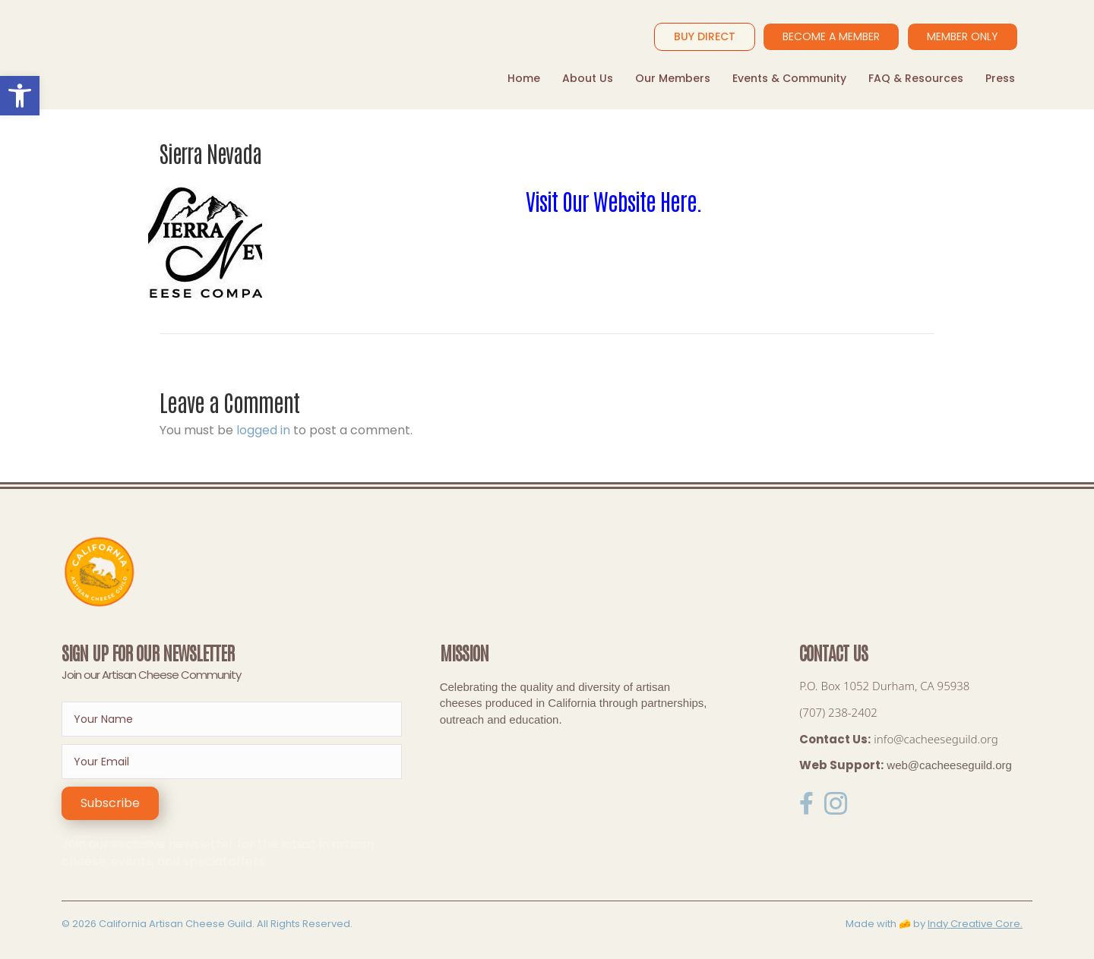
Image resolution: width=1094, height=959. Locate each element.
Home (523, 78)
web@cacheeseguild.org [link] (949, 765)
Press (1000, 78)
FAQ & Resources (915, 78)
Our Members (672, 78)
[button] (110, 803)
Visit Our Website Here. (614, 200)
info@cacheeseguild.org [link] (936, 738)
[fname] (232, 719)
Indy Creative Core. (975, 923)
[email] (232, 761)
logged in (263, 430)
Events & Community (789, 78)
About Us (587, 78)
